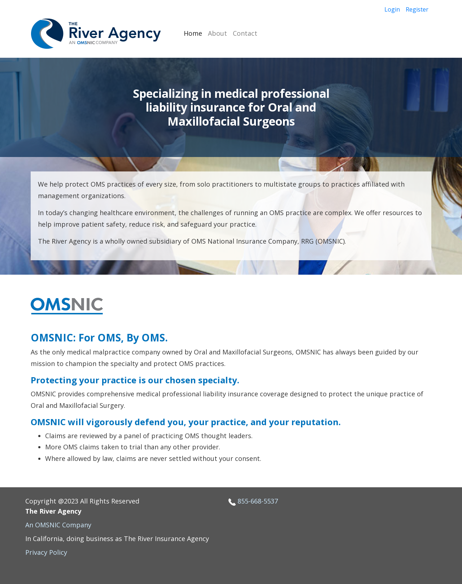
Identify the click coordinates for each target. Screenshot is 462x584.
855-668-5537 (257, 501)
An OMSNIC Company (58, 524)
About (217, 33)
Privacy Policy (46, 552)
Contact (245, 33)
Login (392, 9)
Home (193, 33)
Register (417, 9)
